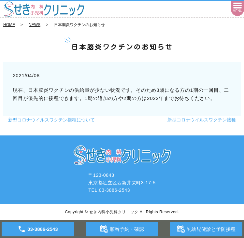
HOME (9, 24)
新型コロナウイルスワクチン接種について (51, 119)
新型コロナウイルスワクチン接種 (201, 119)
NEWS (34, 24)
